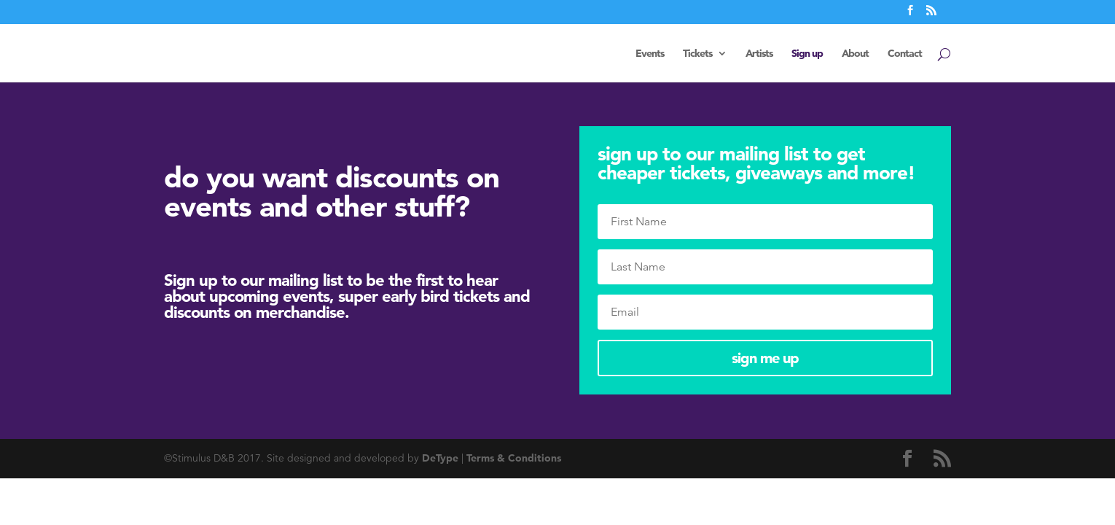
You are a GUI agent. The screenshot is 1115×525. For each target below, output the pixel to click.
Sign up (807, 54)
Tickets (697, 54)
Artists (759, 54)
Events (649, 54)
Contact (905, 54)
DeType (440, 457)
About (855, 54)
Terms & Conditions (513, 457)
